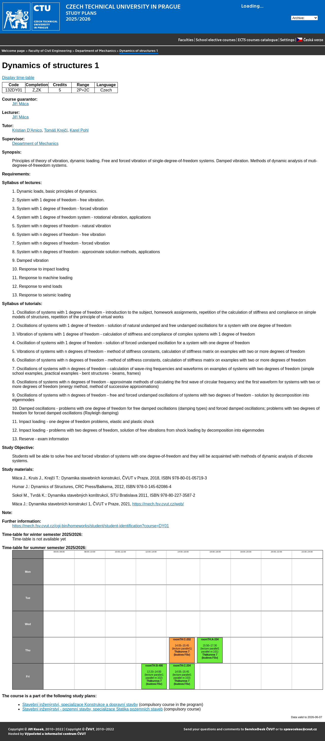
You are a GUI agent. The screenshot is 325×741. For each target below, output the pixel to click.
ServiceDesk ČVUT (260, 729)
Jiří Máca (20, 104)
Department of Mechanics (95, 50)
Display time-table (18, 77)
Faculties (185, 39)
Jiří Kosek (36, 729)
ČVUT (90, 729)
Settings (287, 39)
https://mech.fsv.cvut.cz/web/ (158, 504)
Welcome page (13, 50)
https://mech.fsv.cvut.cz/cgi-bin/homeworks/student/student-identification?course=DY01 (90, 526)
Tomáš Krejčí (55, 130)
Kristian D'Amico (27, 130)
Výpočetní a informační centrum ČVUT (55, 733)
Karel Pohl (79, 130)
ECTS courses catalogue (258, 39)
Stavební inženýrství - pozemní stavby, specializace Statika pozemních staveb (92, 709)
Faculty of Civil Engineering (50, 50)
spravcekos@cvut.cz (300, 729)
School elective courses (216, 39)
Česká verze (310, 39)
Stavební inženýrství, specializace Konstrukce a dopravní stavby (80, 704)
